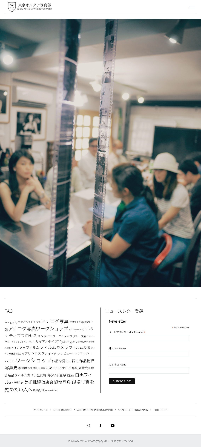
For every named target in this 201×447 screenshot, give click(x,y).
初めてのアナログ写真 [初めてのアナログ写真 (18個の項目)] (62, 367)
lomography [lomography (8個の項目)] (11, 322)
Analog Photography (133, 410)
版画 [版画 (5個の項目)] (72, 375)
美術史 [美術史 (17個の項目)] (19, 382)
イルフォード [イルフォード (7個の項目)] (74, 329)
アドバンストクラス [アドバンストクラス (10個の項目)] (29, 322)
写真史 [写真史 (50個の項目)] (11, 367)
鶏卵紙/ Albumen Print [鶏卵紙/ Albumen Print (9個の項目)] (45, 390)
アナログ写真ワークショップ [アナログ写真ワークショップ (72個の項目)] (38, 328)
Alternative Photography (95, 410)
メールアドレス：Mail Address (127, 332)
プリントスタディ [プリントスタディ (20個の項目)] (37, 353)
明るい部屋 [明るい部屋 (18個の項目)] (55, 375)
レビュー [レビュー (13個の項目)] (66, 353)
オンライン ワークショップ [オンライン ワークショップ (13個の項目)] (55, 336)
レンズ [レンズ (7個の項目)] (75, 353)
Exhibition (160, 410)
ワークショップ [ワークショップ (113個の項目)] (33, 360)
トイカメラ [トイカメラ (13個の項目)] (18, 347)
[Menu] (192, 7)
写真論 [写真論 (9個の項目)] (41, 368)
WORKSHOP (40, 410)
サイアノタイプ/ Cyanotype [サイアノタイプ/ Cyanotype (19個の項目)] (55, 341)
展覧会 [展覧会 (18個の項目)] (83, 367)
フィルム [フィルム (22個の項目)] (32, 347)
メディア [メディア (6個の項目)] (56, 353)
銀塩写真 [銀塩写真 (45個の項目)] (62, 382)
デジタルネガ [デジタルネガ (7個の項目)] (82, 341)
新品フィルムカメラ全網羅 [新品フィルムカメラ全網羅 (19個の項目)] (27, 375)
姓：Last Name (117, 348)
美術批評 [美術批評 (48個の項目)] (32, 382)
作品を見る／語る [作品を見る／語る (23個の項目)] (65, 360)
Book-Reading (63, 410)
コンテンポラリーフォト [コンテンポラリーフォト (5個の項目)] (24, 342)
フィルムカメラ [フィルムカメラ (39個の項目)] (54, 347)
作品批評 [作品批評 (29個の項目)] (86, 360)
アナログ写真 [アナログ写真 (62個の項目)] (54, 321)
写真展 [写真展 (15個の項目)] (22, 368)
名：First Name (117, 364)
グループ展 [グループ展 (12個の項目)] (79, 336)
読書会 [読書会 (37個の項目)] (47, 382)
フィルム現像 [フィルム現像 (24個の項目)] (79, 347)
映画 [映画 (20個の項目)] (66, 375)
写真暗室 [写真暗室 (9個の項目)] (33, 368)
